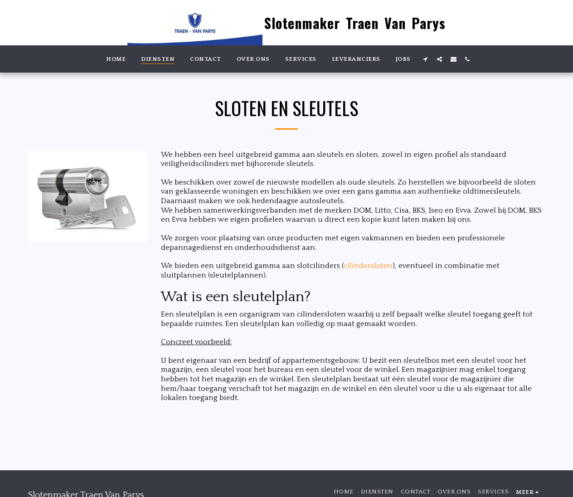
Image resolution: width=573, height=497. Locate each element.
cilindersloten (368, 266)
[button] (425, 59)
